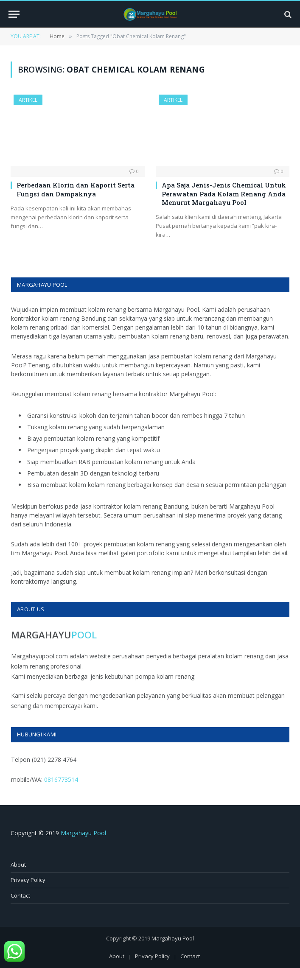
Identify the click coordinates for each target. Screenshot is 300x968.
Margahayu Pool (83, 833)
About (18, 864)
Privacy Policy (28, 880)
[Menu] (14, 14)
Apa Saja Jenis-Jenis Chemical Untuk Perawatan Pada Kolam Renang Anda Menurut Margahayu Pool (224, 194)
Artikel (28, 100)
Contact (20, 895)
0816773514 (61, 779)
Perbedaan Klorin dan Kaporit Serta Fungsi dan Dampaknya (76, 189)
